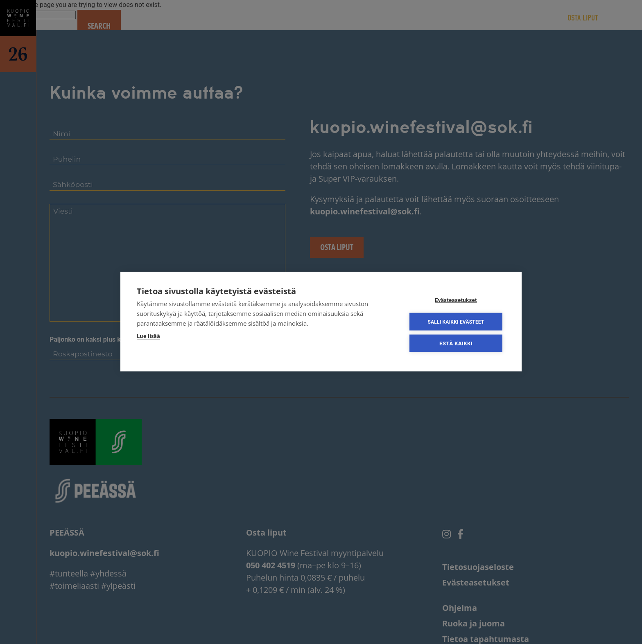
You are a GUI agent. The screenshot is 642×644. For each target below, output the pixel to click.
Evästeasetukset (456, 300)
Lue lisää (148, 336)
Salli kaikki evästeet (455, 322)
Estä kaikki (455, 344)
